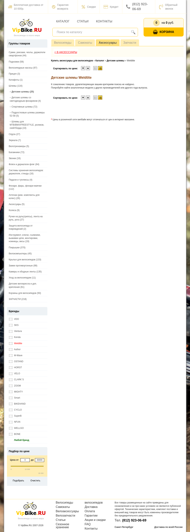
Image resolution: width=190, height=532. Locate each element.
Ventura (15, 331)
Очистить (35, 480)
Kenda (15, 337)
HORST (15, 367)
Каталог (63, 21)
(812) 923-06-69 (137, 6)
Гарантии (91, 515)
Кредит (111, 7)
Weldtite (15, 343)
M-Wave (16, 355)
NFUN (14, 422)
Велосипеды (62, 42)
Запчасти (129, 42)
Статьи (83, 21)
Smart (14, 397)
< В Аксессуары (66, 52)
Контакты (104, 21)
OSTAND (16, 361)
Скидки (89, 7)
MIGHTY (16, 391)
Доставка (91, 506)
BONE (14, 434)
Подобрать (18, 480)
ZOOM (15, 385)
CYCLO (15, 410)
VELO (14, 373)
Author (15, 349)
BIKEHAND (17, 403)
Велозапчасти (65, 515)
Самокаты (85, 42)
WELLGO (16, 428)
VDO (14, 319)
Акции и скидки (95, 519)
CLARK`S (16, 379)
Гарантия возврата (60, 6)
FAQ (88, 524)
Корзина (163, 32)
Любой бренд (19, 440)
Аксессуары (108, 42)
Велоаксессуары (67, 511)
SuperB (15, 416)
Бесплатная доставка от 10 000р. (25, 6)
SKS (14, 325)
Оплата (90, 511)
